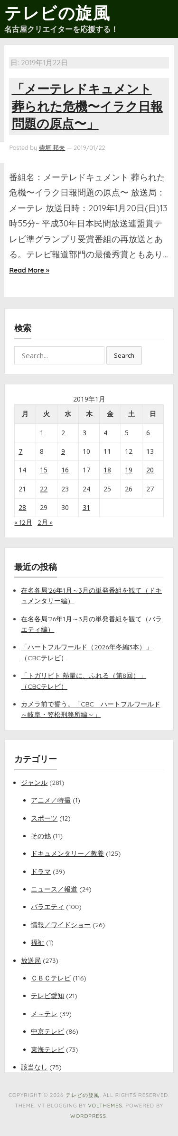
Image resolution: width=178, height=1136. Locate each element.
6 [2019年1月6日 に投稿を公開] (148, 432)
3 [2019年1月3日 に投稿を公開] (84, 432)
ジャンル (34, 782)
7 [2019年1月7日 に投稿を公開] (20, 451)
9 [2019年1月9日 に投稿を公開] (63, 451)
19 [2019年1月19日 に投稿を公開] (128, 469)
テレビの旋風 (57, 12)
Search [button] (124, 355)
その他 (41, 836)
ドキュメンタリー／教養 (67, 853)
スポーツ (44, 818)
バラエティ (47, 906)
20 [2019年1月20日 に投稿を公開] (150, 469)
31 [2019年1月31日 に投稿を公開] (86, 507)
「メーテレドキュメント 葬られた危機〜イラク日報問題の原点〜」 (87, 106)
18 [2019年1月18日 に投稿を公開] (107, 469)
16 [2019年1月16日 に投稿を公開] (65, 469)
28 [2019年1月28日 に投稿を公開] (22, 507)
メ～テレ (44, 1013)
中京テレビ (47, 1031)
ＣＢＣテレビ (51, 978)
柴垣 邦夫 (52, 147)
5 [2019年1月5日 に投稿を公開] (127, 432)
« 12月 (23, 522)
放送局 (31, 960)
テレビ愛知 (47, 995)
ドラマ (41, 871)
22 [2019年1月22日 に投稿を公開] (43, 488)
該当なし (34, 1067)
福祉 (37, 942)
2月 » (45, 522)
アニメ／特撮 (51, 800)
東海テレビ (47, 1049)
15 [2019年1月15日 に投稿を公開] (43, 469)
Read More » (29, 270)
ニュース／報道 (54, 889)
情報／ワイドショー (61, 925)
